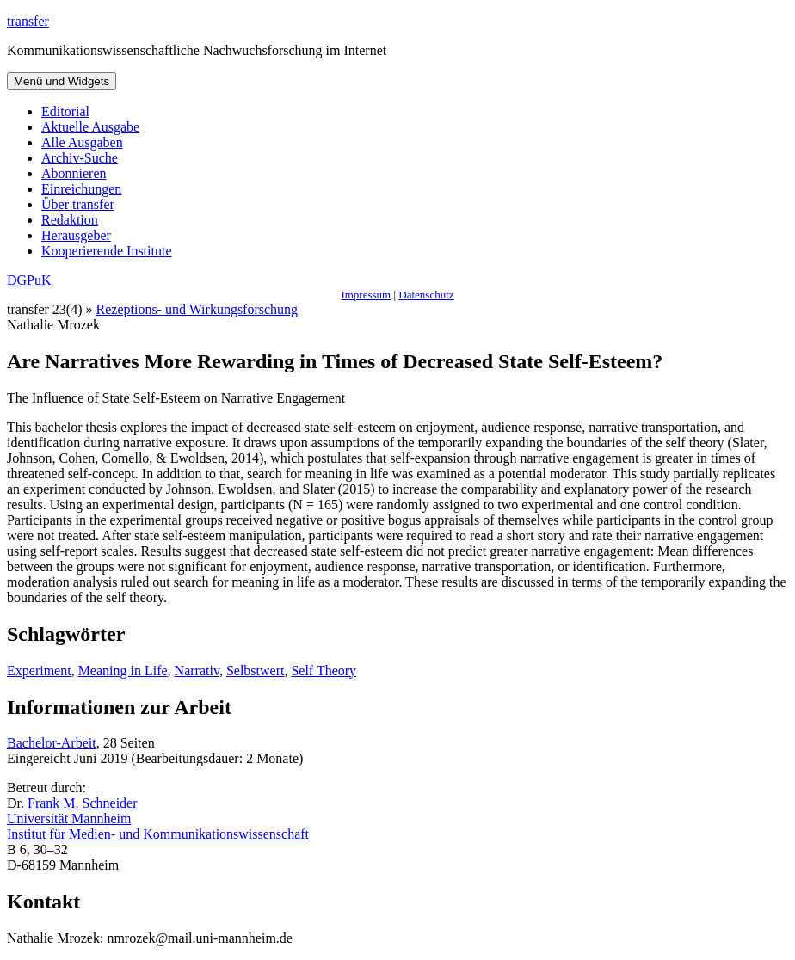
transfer (28, 21)
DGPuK (29, 280)
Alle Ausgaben (82, 142)
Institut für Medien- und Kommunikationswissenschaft (158, 834)
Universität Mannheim (69, 818)
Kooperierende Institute (106, 250)
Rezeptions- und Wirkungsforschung (197, 309)
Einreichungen (81, 189)
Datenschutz (425, 294)
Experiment (39, 670)
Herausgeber (76, 235)
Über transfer (77, 204)
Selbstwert (255, 670)
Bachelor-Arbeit (51, 742)
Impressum (366, 294)
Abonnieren (74, 173)
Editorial (65, 111)
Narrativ (197, 670)
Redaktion (69, 219)
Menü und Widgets (61, 81)
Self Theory (323, 670)
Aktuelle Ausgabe (90, 127)
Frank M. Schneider (83, 803)
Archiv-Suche (79, 158)
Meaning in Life (123, 670)
